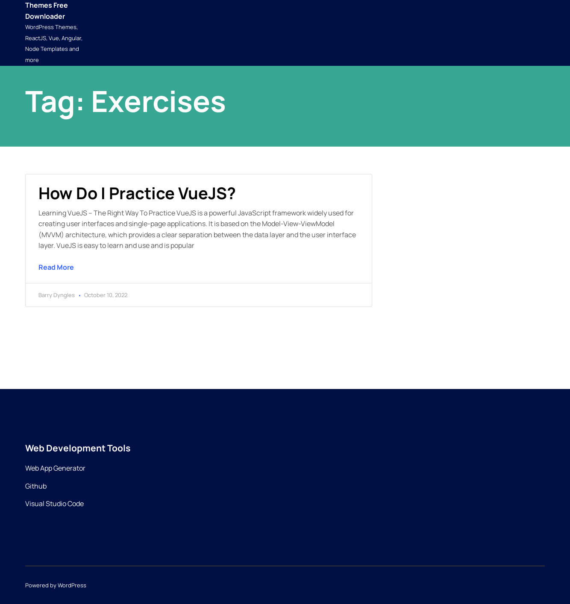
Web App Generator (55, 468)
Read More (56, 267)
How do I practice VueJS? (137, 193)
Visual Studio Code (54, 503)
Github (36, 486)
